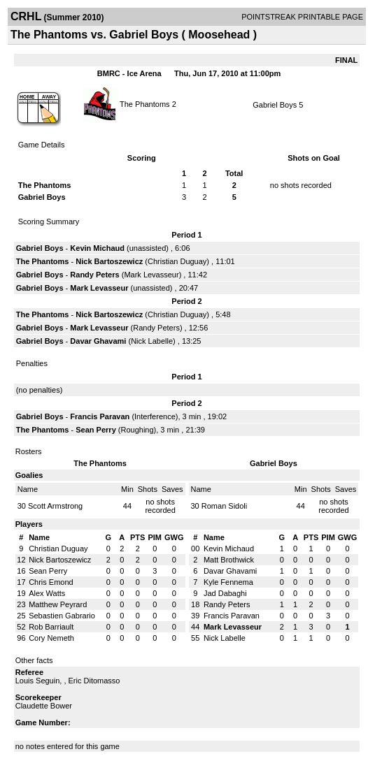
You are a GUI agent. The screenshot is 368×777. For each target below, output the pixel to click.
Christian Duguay (177, 261)
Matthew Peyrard (58, 604)
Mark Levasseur (151, 274)
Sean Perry (95, 430)
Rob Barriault (51, 627)
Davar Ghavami (98, 341)
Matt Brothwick (229, 559)
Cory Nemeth (51, 638)
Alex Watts (47, 593)
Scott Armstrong (55, 506)
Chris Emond (51, 582)
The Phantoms (145, 103)
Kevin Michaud (97, 248)
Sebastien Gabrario (62, 615)
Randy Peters (94, 274)
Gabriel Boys (275, 105)
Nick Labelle (152, 341)
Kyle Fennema (228, 582)
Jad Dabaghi (225, 593)
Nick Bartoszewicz (109, 261)
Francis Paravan (99, 416)
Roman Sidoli (224, 506)
